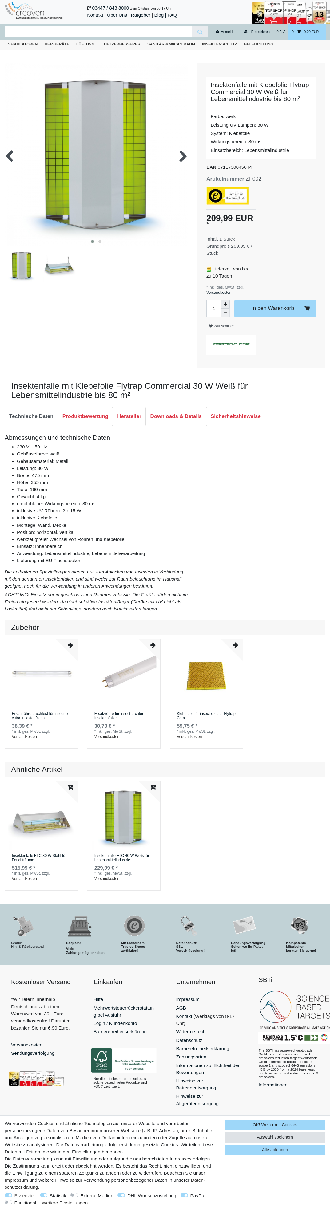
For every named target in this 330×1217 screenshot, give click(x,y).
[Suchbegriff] (98, 31)
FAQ (172, 15)
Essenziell (25, 1195)
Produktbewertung (85, 416)
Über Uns (117, 15)
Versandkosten (218, 292)
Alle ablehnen (275, 1149)
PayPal (197, 1195)
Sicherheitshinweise (236, 416)
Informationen (273, 1084)
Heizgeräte (57, 44)
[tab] (31, 416)
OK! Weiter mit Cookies (275, 1124)
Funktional (25, 1202)
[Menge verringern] (225, 313)
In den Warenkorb (280, 308)
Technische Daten (31, 416)
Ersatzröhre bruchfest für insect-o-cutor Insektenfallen (40, 716)
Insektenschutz (219, 44)
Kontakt (95, 15)
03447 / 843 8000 (110, 7)
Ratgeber (140, 15)
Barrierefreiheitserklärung (120, 1031)
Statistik (58, 1195)
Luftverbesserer (120, 44)
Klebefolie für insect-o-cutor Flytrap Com (206, 716)
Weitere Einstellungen (65, 1202)
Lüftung (85, 44)
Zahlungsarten (191, 1056)
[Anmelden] (226, 32)
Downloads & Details (176, 416)
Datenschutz (189, 1040)
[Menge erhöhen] (225, 304)
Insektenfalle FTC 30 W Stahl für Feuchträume (39, 858)
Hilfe (98, 999)
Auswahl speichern (275, 1137)
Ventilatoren (23, 44)
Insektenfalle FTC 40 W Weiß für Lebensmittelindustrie (121, 858)
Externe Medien (96, 1195)
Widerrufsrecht (191, 1031)
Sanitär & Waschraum (171, 44)
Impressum (188, 999)
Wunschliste (221, 326)
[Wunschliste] (280, 32)
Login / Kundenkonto (115, 1023)
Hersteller (129, 416)
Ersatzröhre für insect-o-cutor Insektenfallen (118, 716)
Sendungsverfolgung (32, 1053)
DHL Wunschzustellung (151, 1195)
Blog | (160, 15)
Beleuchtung (258, 44)
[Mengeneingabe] (213, 308)
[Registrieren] (257, 32)
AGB (181, 1007)
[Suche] (200, 31)
